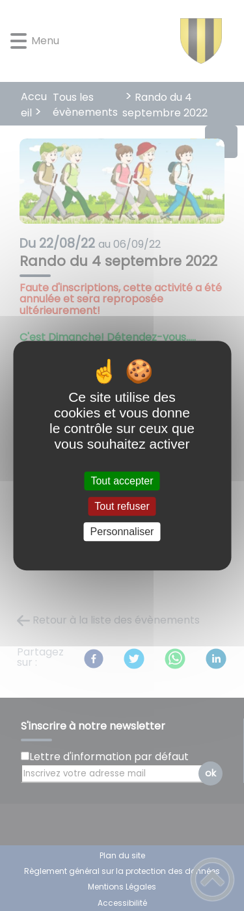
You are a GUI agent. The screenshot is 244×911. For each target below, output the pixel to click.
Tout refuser (121, 506)
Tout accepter (121, 480)
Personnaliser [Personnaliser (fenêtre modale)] (122, 531)
